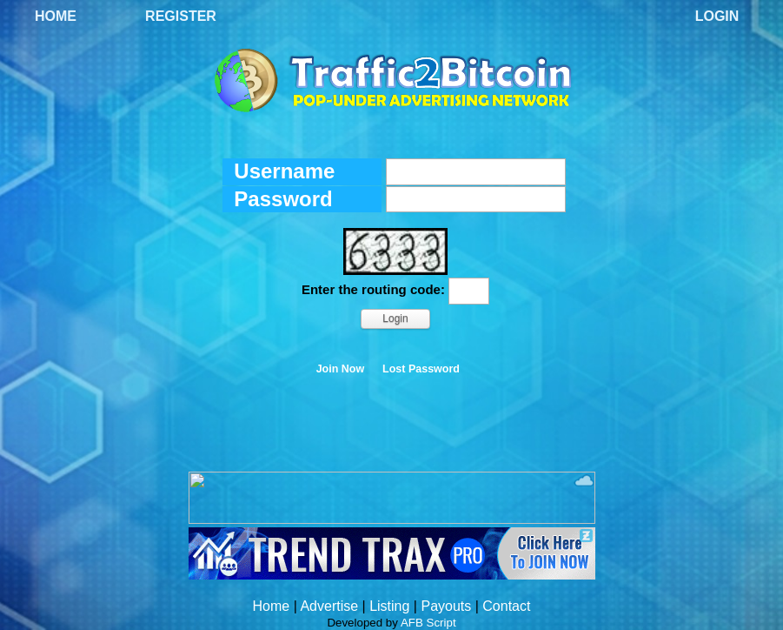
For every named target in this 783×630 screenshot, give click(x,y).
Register (180, 16)
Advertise (329, 606)
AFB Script (428, 622)
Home (55, 16)
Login (717, 16)
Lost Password (421, 369)
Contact (506, 606)
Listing (389, 606)
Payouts (446, 606)
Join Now (340, 369)
